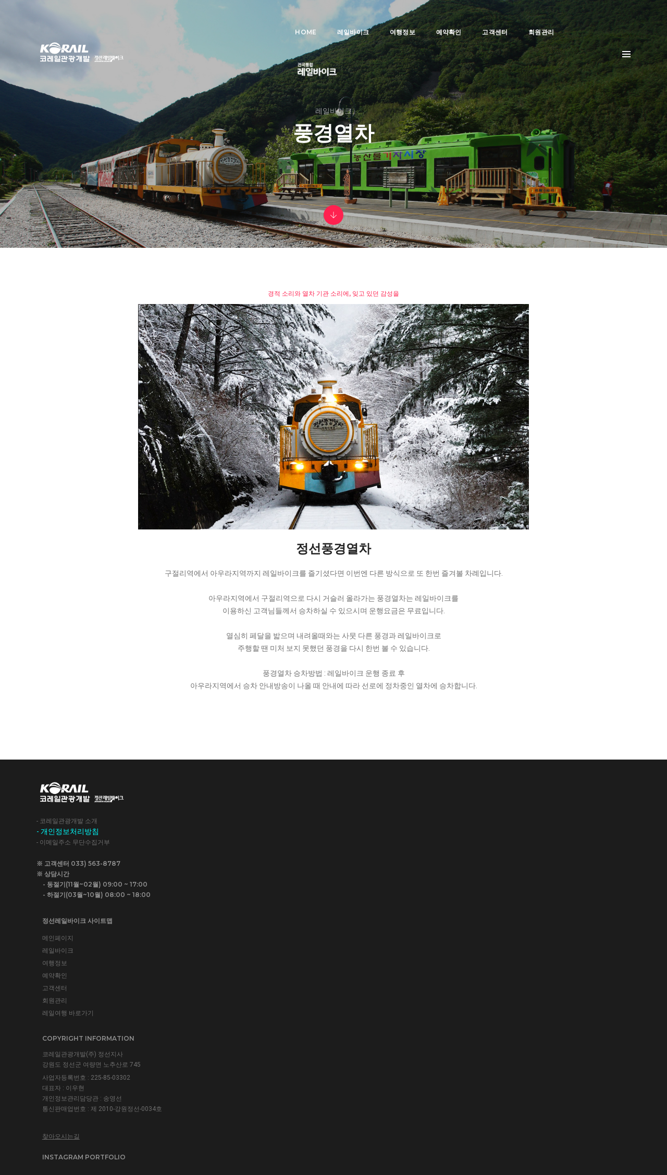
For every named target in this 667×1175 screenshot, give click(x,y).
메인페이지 (220, 965)
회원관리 (525, 18)
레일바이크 (337, 18)
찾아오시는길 (375, 1062)
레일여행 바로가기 (230, 1040)
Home (290, 18)
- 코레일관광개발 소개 (66, 982)
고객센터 (479, 18)
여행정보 (386, 18)
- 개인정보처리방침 (67, 993)
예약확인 (433, 18)
